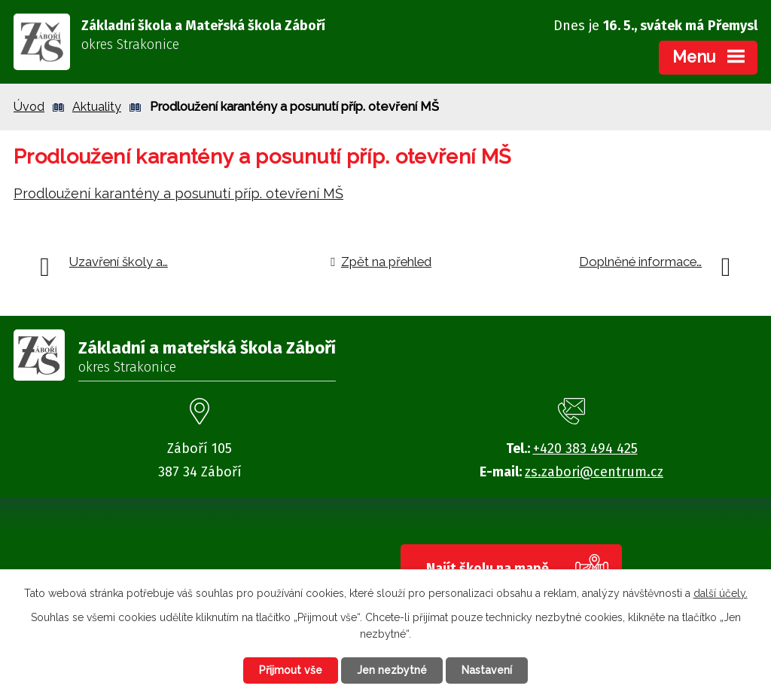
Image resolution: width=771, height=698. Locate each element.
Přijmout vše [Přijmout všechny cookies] (290, 670)
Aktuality (96, 106)
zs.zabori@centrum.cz (594, 472)
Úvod (29, 106)
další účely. (720, 593)
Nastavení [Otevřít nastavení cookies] (487, 670)
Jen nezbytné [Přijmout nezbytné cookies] (392, 670)
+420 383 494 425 (585, 448)
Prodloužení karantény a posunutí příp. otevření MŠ (178, 193)
